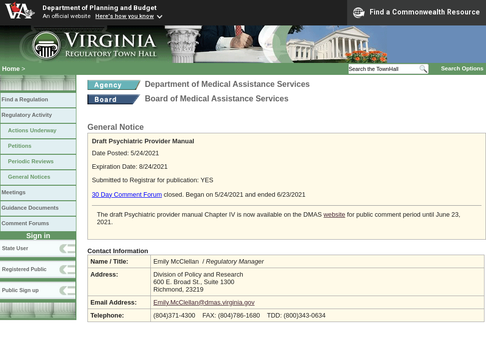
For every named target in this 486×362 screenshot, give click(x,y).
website (334, 214)
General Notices (29, 177)
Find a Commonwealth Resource (416, 12)
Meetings (13, 192)
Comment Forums (25, 223)
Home (11, 68)
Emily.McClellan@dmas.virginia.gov (204, 302)
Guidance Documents (29, 208)
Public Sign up (20, 290)
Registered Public (24, 269)
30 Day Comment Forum (127, 194)
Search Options (462, 68)
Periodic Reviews (31, 161)
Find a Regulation (24, 99)
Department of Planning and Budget (99, 7)
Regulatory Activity (26, 115)
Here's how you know (124, 15)
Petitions (19, 146)
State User (15, 248)
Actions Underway (32, 130)
